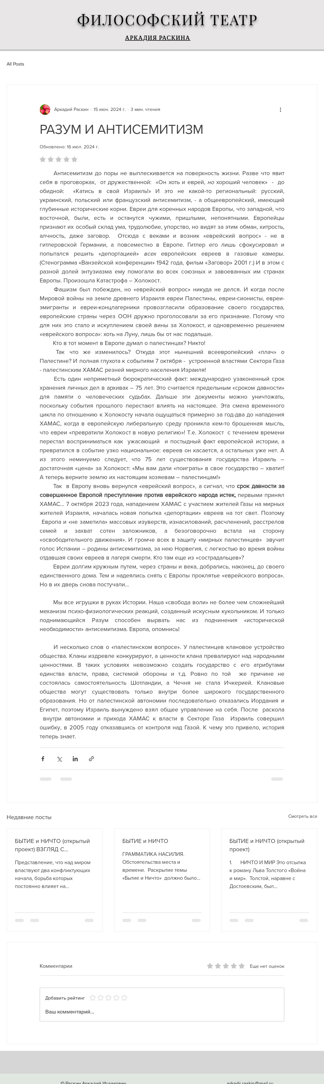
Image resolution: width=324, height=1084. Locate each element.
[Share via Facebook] (43, 759)
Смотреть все (302, 816)
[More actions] (280, 110)
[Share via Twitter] (59, 759)
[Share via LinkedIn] (75, 759)
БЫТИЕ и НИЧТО (145, 841)
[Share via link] (91, 759)
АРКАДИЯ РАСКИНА (158, 39)
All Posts (15, 64)
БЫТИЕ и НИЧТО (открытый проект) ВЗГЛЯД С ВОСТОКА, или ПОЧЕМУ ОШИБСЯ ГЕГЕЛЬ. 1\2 (52, 845)
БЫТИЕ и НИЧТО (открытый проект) (266, 845)
